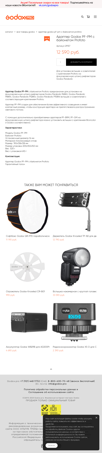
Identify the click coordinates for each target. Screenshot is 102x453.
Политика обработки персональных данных (50, 389)
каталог (9, 32)
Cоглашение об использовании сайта (51, 392)
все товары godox (26, 32)
